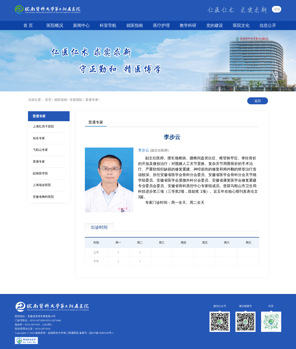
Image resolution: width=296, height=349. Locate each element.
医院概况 (54, 25)
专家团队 (76, 100)
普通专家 (91, 100)
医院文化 (241, 25)
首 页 (28, 25)
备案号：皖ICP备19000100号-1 (96, 332)
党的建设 (214, 25)
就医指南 (134, 25)
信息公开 (267, 25)
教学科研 (188, 25)
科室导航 (108, 25)
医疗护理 (161, 25)
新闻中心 (81, 25)
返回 (257, 101)
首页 (48, 100)
